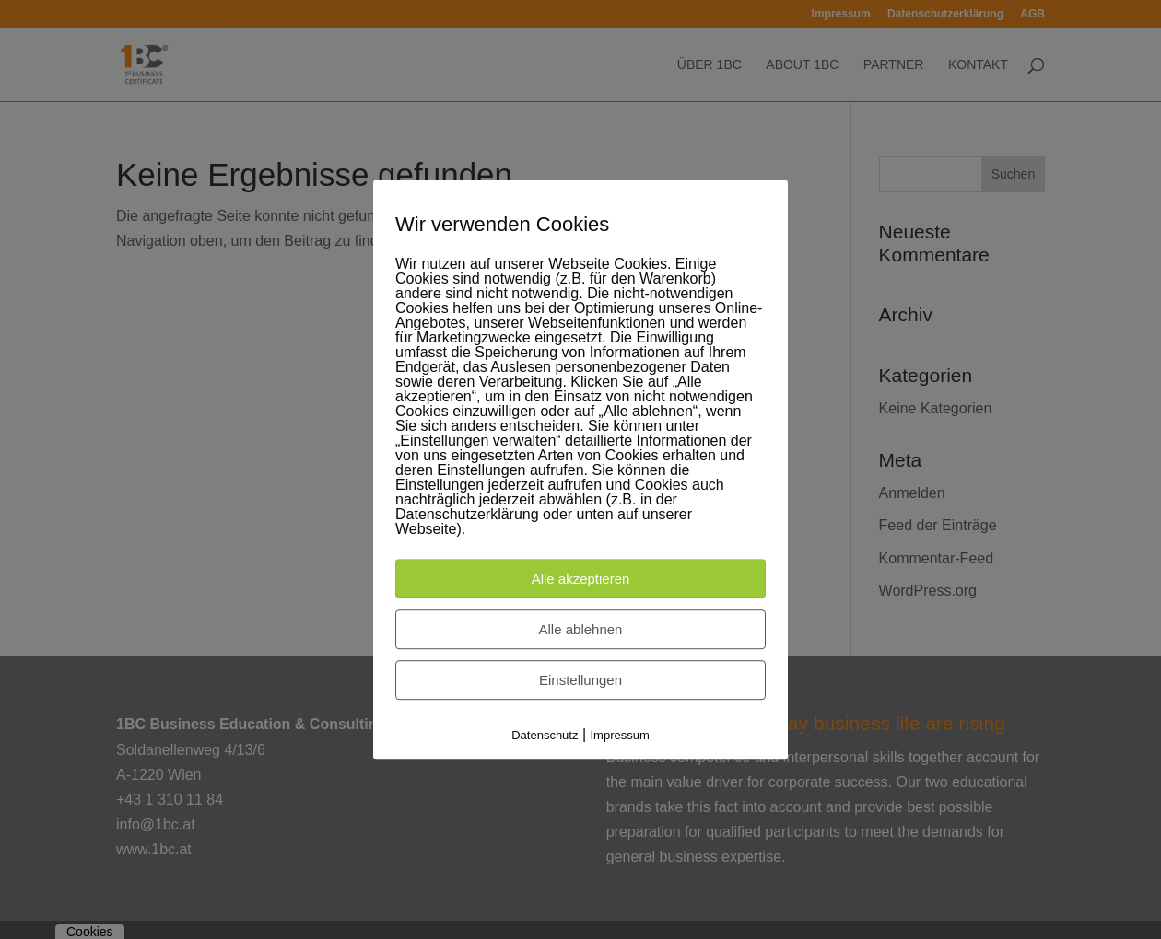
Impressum (620, 736)
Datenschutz (544, 736)
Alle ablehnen (581, 630)
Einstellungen (580, 681)
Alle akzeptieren (581, 579)
